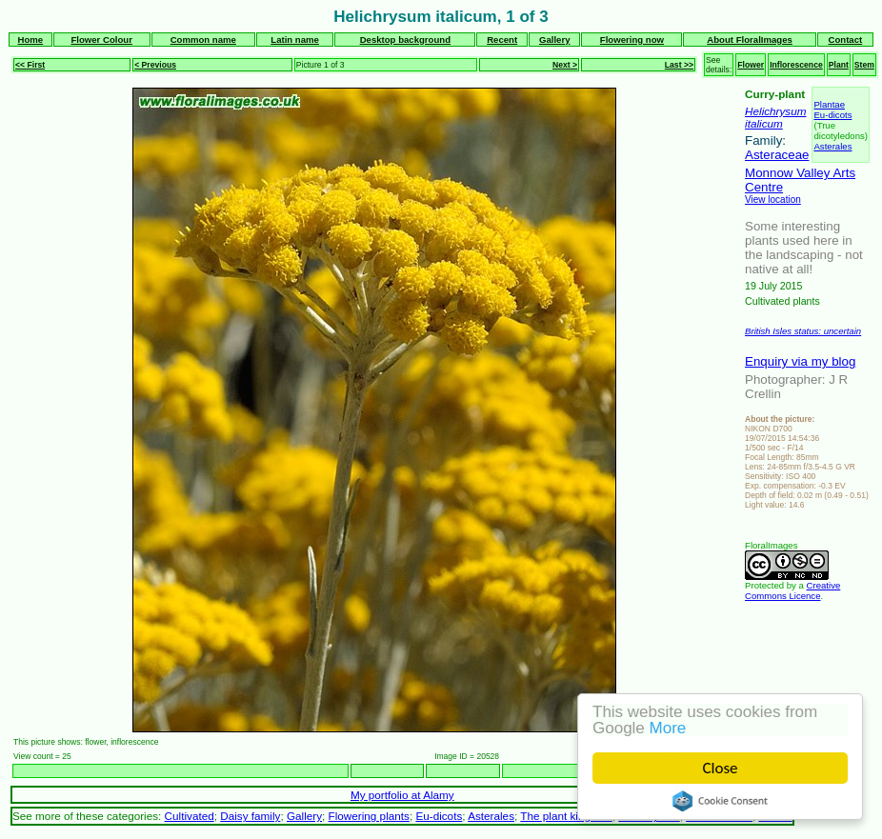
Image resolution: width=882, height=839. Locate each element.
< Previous (155, 65)
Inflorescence (796, 65)
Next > (564, 65)
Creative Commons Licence (792, 590)
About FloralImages (749, 39)
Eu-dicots (832, 115)
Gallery (555, 39)
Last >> (679, 65)
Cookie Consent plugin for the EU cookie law (720, 800)
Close (720, 768)
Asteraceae (777, 155)
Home (31, 39)
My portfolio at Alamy (402, 795)
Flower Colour (101, 39)
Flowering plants (369, 815)
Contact (846, 39)
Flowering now (632, 39)
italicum (764, 123)
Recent (502, 39)
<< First (30, 65)
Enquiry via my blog (800, 361)
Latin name (295, 39)
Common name (203, 39)
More (668, 728)
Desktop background (405, 39)
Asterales (832, 146)
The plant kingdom (565, 815)
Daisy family (250, 815)
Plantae (829, 104)
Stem (864, 65)
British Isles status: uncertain (803, 331)
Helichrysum (775, 111)
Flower (750, 65)
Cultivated (189, 815)
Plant (839, 65)
